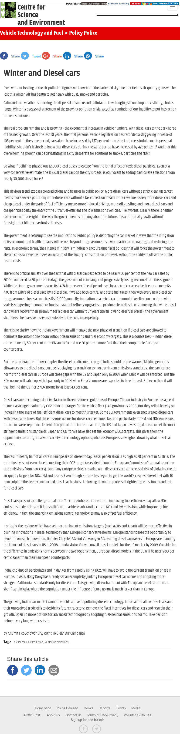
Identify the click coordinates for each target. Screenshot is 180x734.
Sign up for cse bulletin (88, 720)
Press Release (67, 708)
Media (135, 708)
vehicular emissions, (57, 642)
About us (53, 715)
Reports (104, 708)
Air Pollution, (36, 642)
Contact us (73, 715)
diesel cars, (21, 642)
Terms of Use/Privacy (102, 715)
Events (121, 708)
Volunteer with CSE (138, 715)
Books (88, 708)
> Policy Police (80, 33)
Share (10, 56)
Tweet (31, 56)
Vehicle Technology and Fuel (31, 33)
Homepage (43, 708)
